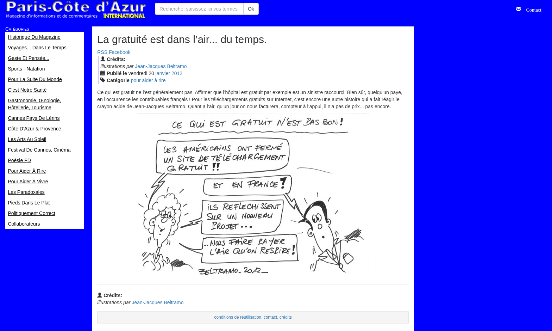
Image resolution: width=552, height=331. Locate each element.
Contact (531, 9)
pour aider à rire (148, 80)
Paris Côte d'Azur (75, 9)
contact (270, 317)
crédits (286, 317)
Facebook (119, 52)
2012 (176, 73)
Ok (251, 9)
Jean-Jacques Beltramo (161, 66)
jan (163, 73)
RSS (102, 52)
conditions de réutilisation (238, 317)
